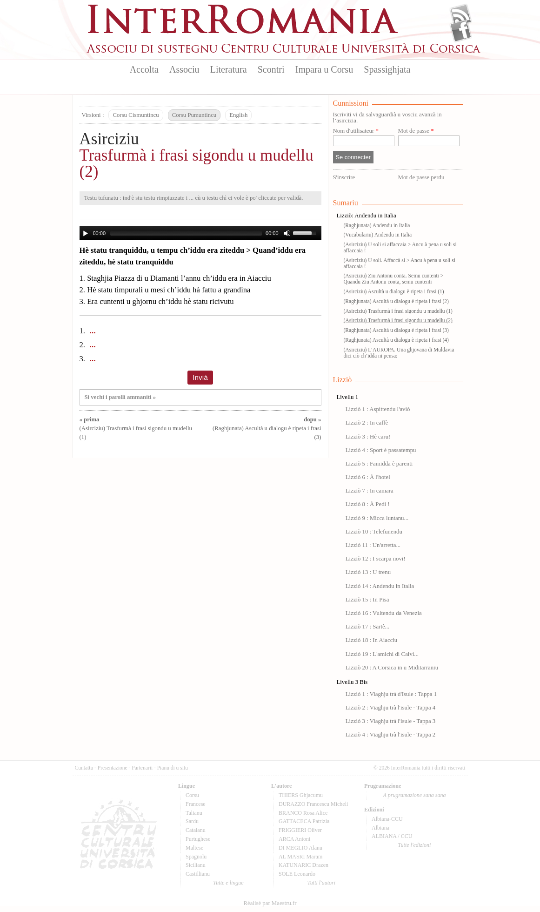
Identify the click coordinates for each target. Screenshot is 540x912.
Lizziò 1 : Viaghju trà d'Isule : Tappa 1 (391, 694)
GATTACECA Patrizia (304, 821)
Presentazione (112, 767)
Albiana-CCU (387, 819)
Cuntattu (84, 767)
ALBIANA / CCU (392, 836)
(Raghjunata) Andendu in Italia (377, 225)
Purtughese (198, 839)
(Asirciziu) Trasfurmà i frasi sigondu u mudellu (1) (136, 428)
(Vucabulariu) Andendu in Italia (378, 234)
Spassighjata (387, 69)
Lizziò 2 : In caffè (367, 422)
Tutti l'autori (321, 882)
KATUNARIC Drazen (303, 865)
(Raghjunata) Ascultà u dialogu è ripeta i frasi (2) (396, 301)
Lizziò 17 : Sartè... (368, 626)
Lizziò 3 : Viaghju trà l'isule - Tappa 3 (391, 721)
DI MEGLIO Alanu (300, 847)
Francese (196, 804)
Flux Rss (460, 15)
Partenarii (142, 767)
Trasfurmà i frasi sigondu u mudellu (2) (196, 163)
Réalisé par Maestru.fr (269, 903)
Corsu (192, 795)
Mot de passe (416, 131)
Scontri (271, 69)
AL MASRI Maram (300, 856)
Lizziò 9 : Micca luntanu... (377, 518)
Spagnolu (196, 856)
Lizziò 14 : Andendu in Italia (380, 586)
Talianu (194, 813)
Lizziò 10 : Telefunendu (374, 531)
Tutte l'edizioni (414, 845)
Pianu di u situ (172, 767)
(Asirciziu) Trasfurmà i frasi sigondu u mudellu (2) (398, 320)
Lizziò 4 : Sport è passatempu (381, 450)
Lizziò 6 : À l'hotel (368, 477)
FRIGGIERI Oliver (300, 830)
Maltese (194, 847)
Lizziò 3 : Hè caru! (368, 436)
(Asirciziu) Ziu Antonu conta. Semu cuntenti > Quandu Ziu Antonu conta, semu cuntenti (394, 278)
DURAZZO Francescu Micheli (313, 804)
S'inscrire (344, 177)
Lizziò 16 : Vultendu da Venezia (384, 613)
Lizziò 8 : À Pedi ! (368, 504)
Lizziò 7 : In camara (369, 490)
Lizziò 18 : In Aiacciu (372, 640)
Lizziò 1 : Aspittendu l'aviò (378, 409)
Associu (184, 69)
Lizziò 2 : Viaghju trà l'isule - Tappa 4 (391, 707)
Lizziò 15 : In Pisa (367, 599)
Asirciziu (109, 139)
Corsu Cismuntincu (136, 115)
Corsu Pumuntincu (194, 115)
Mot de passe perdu (421, 177)
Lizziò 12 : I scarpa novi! (376, 558)
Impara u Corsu (324, 69)
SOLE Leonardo (297, 874)
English (238, 115)
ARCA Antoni (294, 839)
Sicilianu (196, 865)
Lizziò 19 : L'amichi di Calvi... (382, 654)
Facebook (460, 31)
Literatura (228, 69)
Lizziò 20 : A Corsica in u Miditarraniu (392, 667)
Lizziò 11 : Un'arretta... (373, 545)
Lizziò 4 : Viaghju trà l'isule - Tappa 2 (391, 734)
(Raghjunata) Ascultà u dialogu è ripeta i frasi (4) (396, 340)
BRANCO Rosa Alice (303, 813)
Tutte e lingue (228, 882)
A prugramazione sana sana (414, 795)
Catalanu (196, 830)
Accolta (144, 69)
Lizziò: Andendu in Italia (366, 215)
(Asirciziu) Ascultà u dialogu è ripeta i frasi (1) (394, 291)
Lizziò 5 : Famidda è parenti (379, 463)
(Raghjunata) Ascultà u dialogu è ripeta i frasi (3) (267, 428)
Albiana (380, 827)
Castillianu (198, 874)
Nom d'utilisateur (356, 131)
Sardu (192, 821)
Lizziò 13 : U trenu (368, 572)
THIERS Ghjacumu (301, 795)
